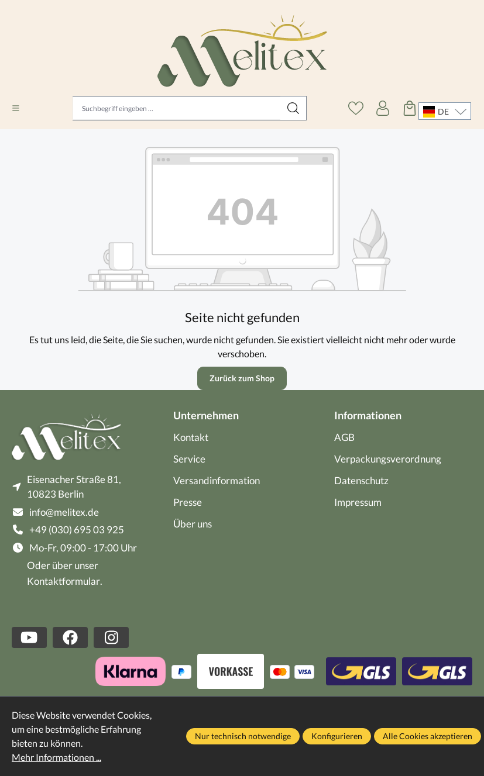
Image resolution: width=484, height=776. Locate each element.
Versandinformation (216, 480)
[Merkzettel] (355, 108)
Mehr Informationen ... (56, 757)
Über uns (192, 524)
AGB (344, 437)
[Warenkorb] (409, 108)
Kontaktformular (63, 581)
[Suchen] (293, 108)
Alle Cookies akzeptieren (427, 736)
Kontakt (190, 437)
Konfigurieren (336, 736)
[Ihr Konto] (382, 108)
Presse (187, 502)
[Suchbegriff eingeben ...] (177, 108)
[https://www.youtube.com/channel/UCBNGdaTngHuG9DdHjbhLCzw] (29, 637)
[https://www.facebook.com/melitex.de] (70, 637)
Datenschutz (361, 480)
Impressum (358, 502)
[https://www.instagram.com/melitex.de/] (111, 637)
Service (189, 459)
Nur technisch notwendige (243, 736)
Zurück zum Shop (242, 378)
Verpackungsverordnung (387, 459)
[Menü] (16, 108)
